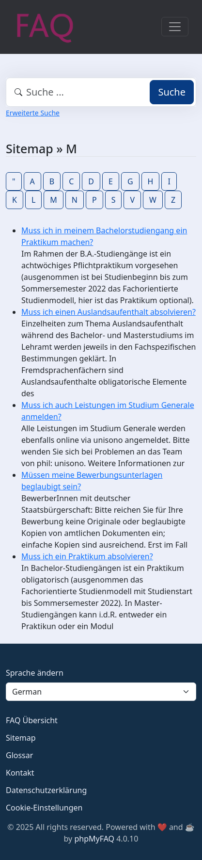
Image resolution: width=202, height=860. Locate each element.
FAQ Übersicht (32, 720)
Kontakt (20, 772)
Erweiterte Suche (33, 112)
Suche (172, 91)
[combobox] (101, 92)
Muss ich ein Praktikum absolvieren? (87, 556)
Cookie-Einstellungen (44, 807)
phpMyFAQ (94, 838)
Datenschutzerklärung (46, 790)
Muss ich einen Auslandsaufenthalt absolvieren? (108, 312)
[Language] (101, 691)
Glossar (19, 755)
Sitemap (21, 737)
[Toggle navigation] (174, 26)
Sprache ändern (34, 672)
